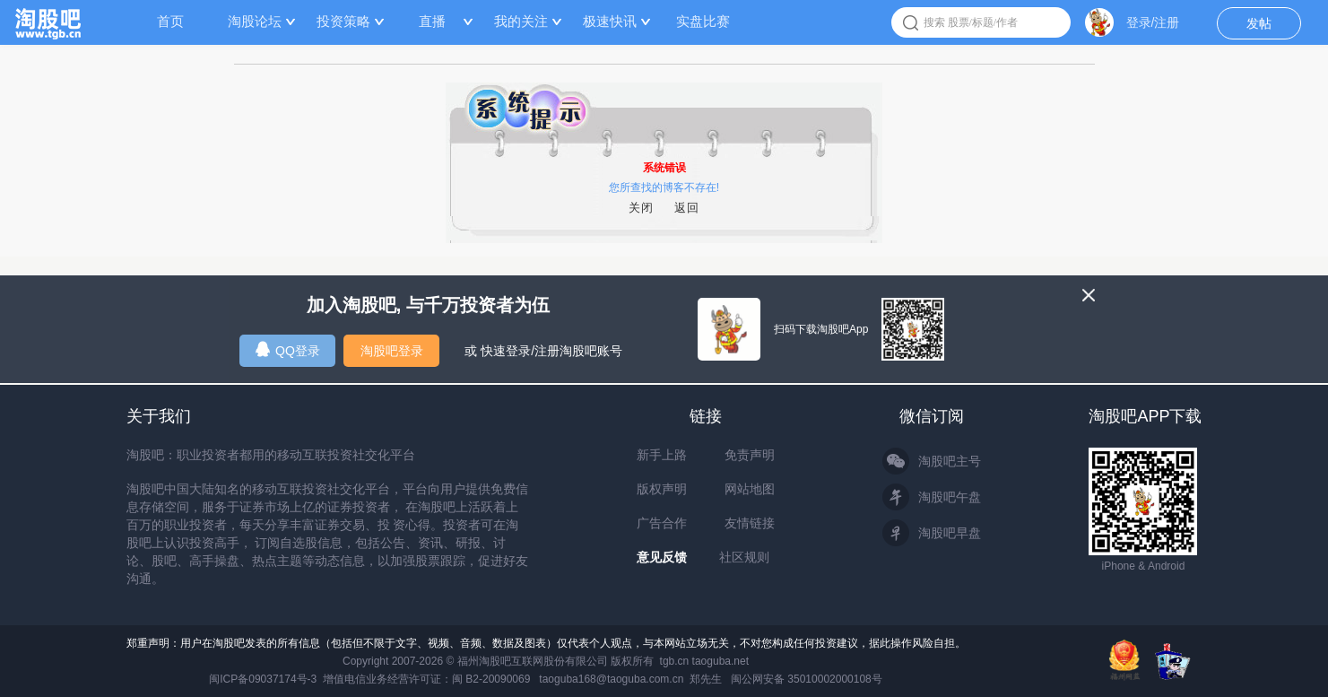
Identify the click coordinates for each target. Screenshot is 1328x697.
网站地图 (750, 489)
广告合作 (662, 523)
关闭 (641, 207)
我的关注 (521, 21)
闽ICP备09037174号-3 (263, 679)
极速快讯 (610, 21)
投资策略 (343, 21)
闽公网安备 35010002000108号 (806, 679)
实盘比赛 (703, 21)
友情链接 (750, 523)
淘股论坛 (255, 21)
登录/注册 (1153, 22)
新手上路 (662, 455)
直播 (432, 21)
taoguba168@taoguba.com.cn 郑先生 (630, 679)
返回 (686, 207)
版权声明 (662, 489)
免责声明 (750, 455)
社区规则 (744, 557)
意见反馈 (662, 557)
